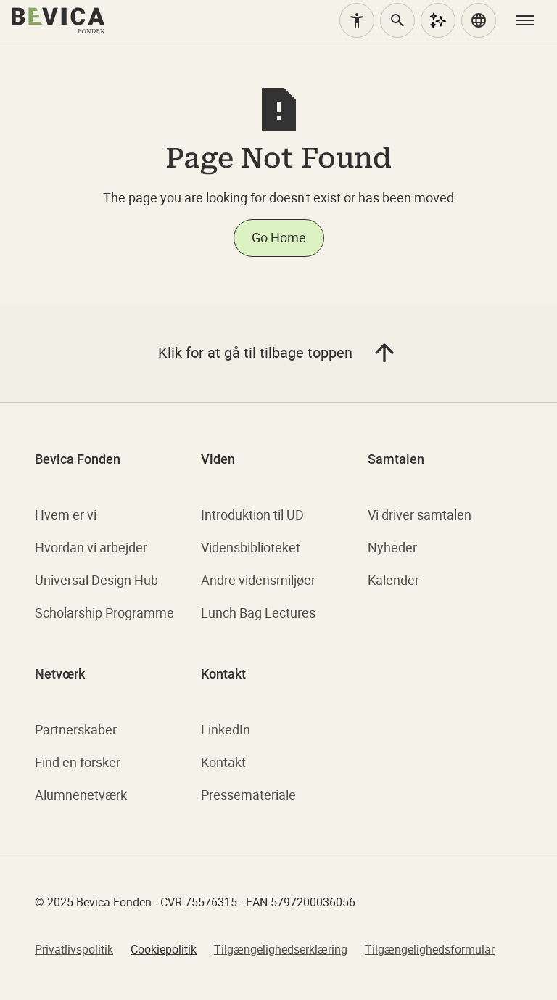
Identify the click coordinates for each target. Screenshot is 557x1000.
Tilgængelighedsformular (430, 949)
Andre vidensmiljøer (258, 580)
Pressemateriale (248, 794)
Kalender (393, 580)
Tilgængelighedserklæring (280, 949)
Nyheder (392, 547)
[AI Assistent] (438, 20)
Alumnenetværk (81, 794)
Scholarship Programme (104, 612)
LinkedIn (225, 729)
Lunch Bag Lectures (258, 612)
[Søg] (397, 20)
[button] (478, 20)
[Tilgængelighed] (356, 20)
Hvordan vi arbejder (91, 547)
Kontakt (223, 762)
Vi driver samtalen (419, 514)
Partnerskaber (76, 729)
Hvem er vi (65, 514)
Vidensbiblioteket (250, 547)
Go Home (279, 237)
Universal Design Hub (96, 580)
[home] (58, 20)
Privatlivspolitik (74, 949)
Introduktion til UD (252, 514)
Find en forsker (77, 762)
